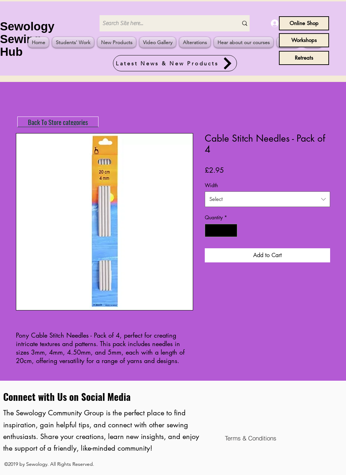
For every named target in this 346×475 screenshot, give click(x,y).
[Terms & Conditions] (250, 438)
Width (211, 185)
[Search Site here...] (163, 23)
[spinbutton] (221, 230)
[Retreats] (304, 58)
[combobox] (267, 199)
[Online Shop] (304, 23)
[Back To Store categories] (58, 122)
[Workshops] (304, 40)
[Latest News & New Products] (175, 63)
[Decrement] (210, 230)
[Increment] (231, 230)
